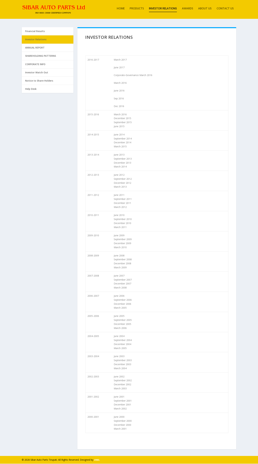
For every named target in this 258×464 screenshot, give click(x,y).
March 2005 (120, 308)
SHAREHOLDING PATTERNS (40, 56)
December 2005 (122, 324)
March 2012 (120, 207)
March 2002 (120, 408)
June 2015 (119, 126)
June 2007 (119, 276)
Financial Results (35, 31)
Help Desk (31, 89)
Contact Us (225, 10)
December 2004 (122, 344)
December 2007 (122, 284)
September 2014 (123, 138)
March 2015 (120, 146)
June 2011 (119, 195)
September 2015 (123, 122)
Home (121, 10)
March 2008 (120, 287)
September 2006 (123, 300)
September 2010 (123, 219)
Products (137, 10)
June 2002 (119, 376)
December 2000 (122, 425)
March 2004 (120, 368)
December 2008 (122, 263)
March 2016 (120, 83)
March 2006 (120, 328)
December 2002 (122, 384)
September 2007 (123, 280)
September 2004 (123, 340)
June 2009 (119, 235)
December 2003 (122, 364)
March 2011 (120, 227)
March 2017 (120, 60)
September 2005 (123, 320)
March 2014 (120, 166)
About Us (205, 10)
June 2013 (119, 155)
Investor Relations (163, 10)
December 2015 (122, 118)
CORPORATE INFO (35, 64)
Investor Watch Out (36, 72)
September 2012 (123, 179)
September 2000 (123, 421)
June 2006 (119, 296)
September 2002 (123, 380)
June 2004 (119, 336)
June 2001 (119, 397)
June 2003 (119, 356)
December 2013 (122, 163)
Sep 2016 (119, 98)
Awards (187, 10)
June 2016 (119, 91)
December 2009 (122, 243)
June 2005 (119, 316)
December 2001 (122, 405)
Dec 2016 (119, 106)
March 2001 (120, 429)
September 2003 (123, 360)
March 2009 (120, 267)
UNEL (97, 460)
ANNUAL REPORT (35, 48)
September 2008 (123, 259)
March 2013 (120, 187)
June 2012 (119, 175)
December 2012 (122, 183)
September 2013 (123, 159)
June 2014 (119, 134)
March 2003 (120, 388)
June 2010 (119, 215)
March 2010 (120, 247)
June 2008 (119, 255)
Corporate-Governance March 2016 (133, 75)
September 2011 (123, 199)
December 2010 (122, 223)
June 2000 (119, 417)
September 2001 (123, 401)
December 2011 (122, 203)
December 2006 (122, 304)
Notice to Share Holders (39, 81)
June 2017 (119, 67)
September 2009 (123, 239)
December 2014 (122, 142)
